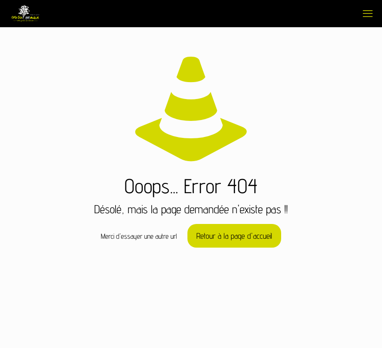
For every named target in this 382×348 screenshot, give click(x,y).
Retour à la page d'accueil (234, 235)
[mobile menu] (367, 13)
